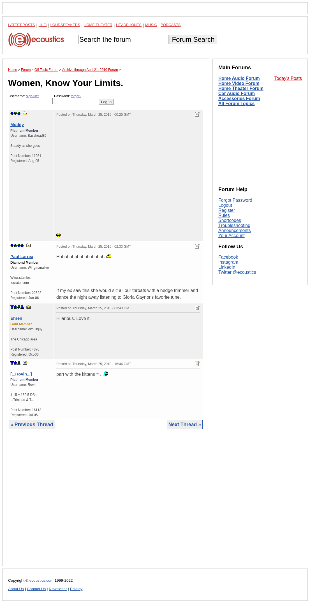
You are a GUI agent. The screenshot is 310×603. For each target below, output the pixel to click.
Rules (224, 215)
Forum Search (193, 39)
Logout (225, 205)
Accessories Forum (239, 98)
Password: (76, 99)
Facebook (228, 257)
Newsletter (58, 589)
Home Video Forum (238, 83)
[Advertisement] (105, 502)
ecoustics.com (41, 580)
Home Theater (98, 25)
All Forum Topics (236, 103)
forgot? (76, 96)
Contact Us (36, 589)
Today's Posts (288, 78)
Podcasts (171, 25)
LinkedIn (226, 267)
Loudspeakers (65, 25)
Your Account (231, 235)
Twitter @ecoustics (237, 272)
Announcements (234, 230)
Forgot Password (235, 200)
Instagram (228, 262)
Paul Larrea (21, 256)
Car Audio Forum (236, 93)
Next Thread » (184, 424)
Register (226, 210)
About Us (16, 589)
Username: (31, 99)
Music (151, 25)
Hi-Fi (43, 25)
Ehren (16, 318)
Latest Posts (21, 25)
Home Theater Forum (240, 88)
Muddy (17, 124)
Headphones (129, 25)
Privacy (76, 589)
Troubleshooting (234, 225)
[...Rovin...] (21, 374)
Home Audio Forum (239, 78)
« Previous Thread (31, 424)
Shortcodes (229, 220)
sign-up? (32, 96)
